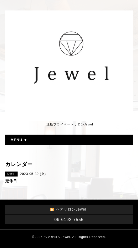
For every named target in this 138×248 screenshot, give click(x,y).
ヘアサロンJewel (57, 237)
